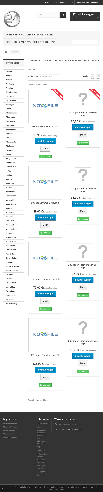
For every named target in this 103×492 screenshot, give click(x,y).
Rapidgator (10, 246)
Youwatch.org (11, 304)
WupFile (9, 299)
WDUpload (10, 295)
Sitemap (40, 475)
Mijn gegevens (9, 434)
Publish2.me (11, 241)
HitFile (8, 171)
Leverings (41, 450)
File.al (8, 109)
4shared (9, 76)
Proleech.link (11, 237)
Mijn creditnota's (10, 427)
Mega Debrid (11, 204)
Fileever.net (10, 117)
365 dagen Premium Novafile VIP (83, 342)
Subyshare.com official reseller (12, 268)
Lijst (98, 76)
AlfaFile (9, 80)
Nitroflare (10, 212)
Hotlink (9, 175)
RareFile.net (11, 250)
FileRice (9, 138)
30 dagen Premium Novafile (45, 126)
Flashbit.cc (10, 163)
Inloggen (94, 2)
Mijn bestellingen (10, 423)
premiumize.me (12, 229)
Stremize (9, 262)
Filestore (9, 150)
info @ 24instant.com (73, 429)
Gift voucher (11, 167)
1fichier (9, 72)
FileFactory (10, 121)
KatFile (9, 188)
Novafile (9, 217)
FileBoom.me (11, 113)
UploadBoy (10, 287)
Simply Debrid (11, 258)
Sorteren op (33, 76)
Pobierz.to (10, 221)
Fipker (8, 154)
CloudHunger (11, 92)
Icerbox (9, 179)
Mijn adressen (9, 430)
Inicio (39, 427)
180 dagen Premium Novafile (45, 279)
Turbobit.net (11, 283)
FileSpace (10, 146)
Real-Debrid (11, 254)
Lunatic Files (11, 200)
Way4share (10, 291)
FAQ (38, 447)
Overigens (41, 472)
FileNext (9, 134)
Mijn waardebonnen (11, 437)
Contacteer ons (82, 2)
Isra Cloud (10, 183)
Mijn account (11, 419)
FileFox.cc (10, 125)
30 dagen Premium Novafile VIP (83, 114)
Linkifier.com (11, 196)
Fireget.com (11, 158)
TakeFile (9, 274)
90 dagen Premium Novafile (45, 203)
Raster (93, 76)
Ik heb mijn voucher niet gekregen (29, 34)
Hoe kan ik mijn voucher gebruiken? (30, 42)
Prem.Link (10, 225)
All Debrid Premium (10, 86)
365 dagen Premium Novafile (45, 355)
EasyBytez (10, 105)
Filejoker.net (11, 129)
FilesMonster (11, 142)
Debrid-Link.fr (11, 96)
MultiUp (9, 208)
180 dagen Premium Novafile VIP (83, 266)
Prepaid (9, 233)
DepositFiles (11, 100)
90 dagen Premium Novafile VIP (83, 190)
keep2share (10, 192)
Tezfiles (9, 279)
